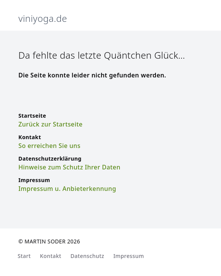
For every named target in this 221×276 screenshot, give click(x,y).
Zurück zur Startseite (50, 124)
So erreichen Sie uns (49, 145)
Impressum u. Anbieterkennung (67, 188)
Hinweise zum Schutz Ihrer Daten (69, 167)
